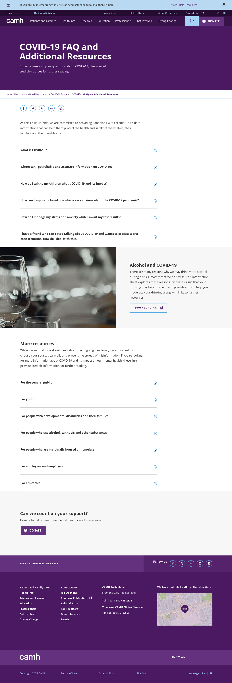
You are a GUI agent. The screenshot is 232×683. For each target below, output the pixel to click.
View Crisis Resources (184, 5)
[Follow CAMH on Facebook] (173, 563)
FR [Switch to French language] (224, 12)
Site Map (142, 673)
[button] (43, 21)
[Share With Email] (51, 109)
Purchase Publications (74, 598)
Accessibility (195, 13)
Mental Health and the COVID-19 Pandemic (49, 94)
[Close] (224, 5)
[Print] (61, 109)
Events (65, 619)
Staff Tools (178, 657)
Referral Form (137, 12)
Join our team (109, 12)
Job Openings (69, 592)
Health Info (19, 94)
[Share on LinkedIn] (42, 109)
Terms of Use (69, 673)
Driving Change (29, 619)
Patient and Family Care (34, 587)
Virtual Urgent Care (168, 12)
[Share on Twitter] (33, 109)
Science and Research (33, 598)
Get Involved (28, 614)
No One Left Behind (44, 12)
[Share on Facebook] (23, 109)
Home (9, 94)
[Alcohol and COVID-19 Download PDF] (148, 308)
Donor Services (70, 614)
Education (26, 603)
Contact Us (12, 12)
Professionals (28, 609)
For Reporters (69, 609)
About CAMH (69, 587)
